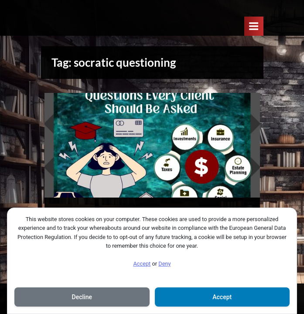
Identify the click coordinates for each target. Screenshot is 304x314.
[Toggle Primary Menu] (253, 26)
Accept (141, 263)
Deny (164, 263)
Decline (82, 297)
